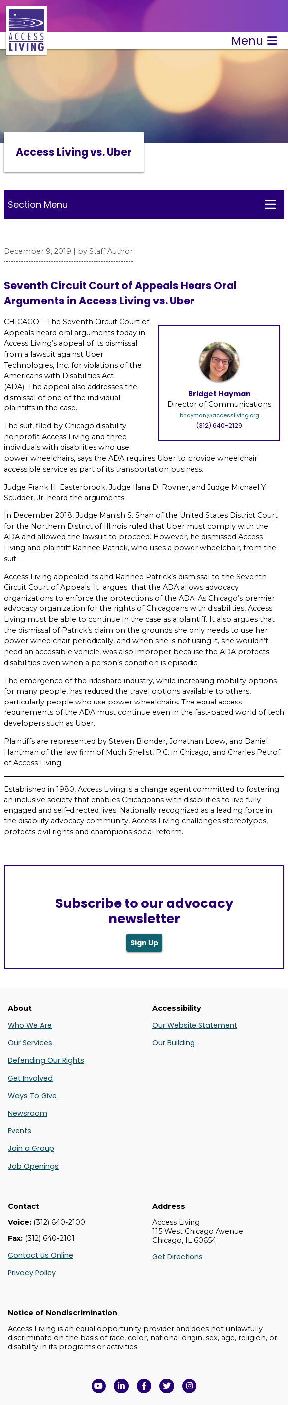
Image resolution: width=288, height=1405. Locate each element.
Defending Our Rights (46, 1060)
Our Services (30, 1043)
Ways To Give (32, 1096)
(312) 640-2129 (219, 425)
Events (19, 1131)
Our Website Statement (194, 1025)
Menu (254, 41)
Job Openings (33, 1166)
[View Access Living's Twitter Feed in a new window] (166, 1386)
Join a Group (31, 1148)
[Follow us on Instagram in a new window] (189, 1386)
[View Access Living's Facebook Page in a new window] (144, 1386)
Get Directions (177, 1257)
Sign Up (144, 943)
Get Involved (30, 1078)
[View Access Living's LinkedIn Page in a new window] (121, 1386)
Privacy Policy (32, 1273)
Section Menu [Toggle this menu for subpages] (142, 204)
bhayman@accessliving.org (219, 415)
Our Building (174, 1043)
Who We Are (30, 1025)
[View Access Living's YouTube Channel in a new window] (99, 1386)
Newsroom (27, 1113)
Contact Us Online (40, 1255)
